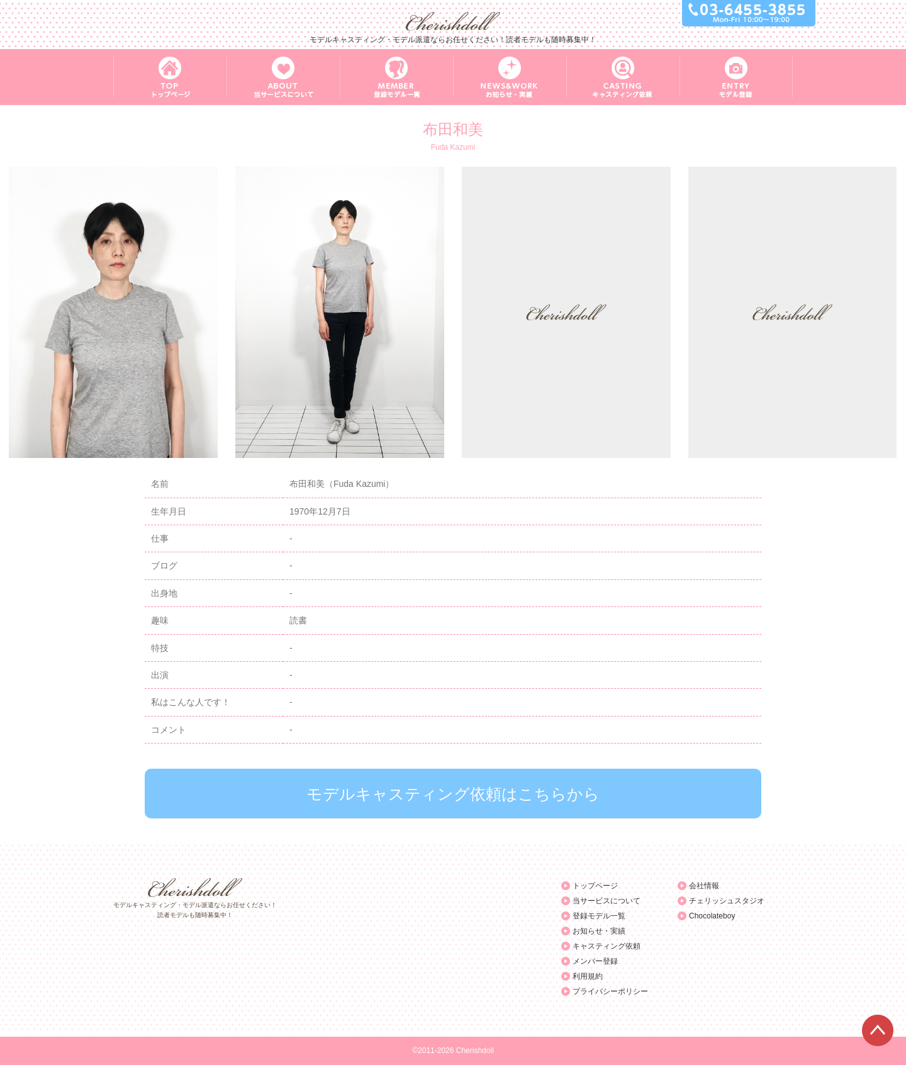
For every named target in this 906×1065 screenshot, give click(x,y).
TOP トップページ (169, 77)
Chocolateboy (712, 916)
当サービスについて (606, 900)
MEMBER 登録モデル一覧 (396, 77)
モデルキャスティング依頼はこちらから (453, 794)
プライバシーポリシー (610, 991)
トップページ (595, 885)
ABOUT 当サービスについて (283, 77)
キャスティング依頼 (606, 946)
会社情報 (704, 885)
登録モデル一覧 (599, 916)
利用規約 (588, 976)
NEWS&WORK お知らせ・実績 (509, 77)
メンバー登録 (595, 961)
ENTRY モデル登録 (736, 77)
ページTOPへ (877, 1030)
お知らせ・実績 (599, 931)
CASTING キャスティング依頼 (623, 77)
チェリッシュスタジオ (726, 900)
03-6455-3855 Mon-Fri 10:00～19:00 (748, 13)
